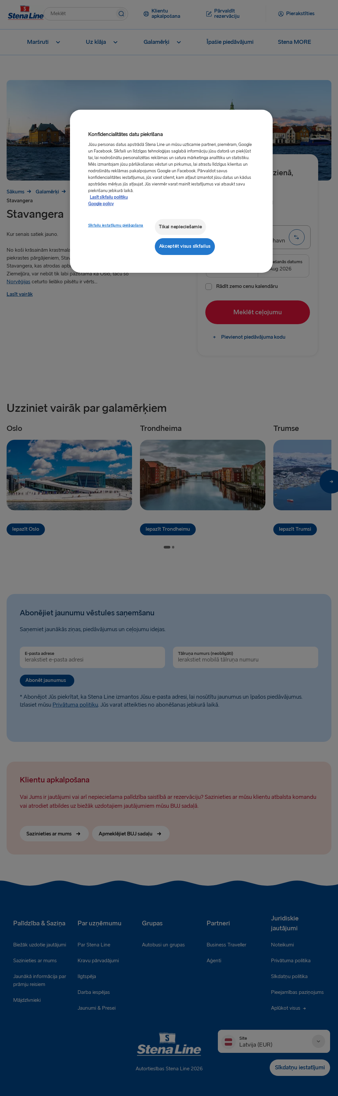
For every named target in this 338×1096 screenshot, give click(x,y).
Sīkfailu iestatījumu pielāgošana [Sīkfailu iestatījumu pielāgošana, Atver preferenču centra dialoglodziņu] (115, 225)
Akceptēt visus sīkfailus (185, 246)
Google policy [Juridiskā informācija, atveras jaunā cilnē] (101, 204)
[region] (171, 191)
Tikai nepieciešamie (180, 227)
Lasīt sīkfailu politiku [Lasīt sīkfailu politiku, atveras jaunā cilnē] (109, 197)
